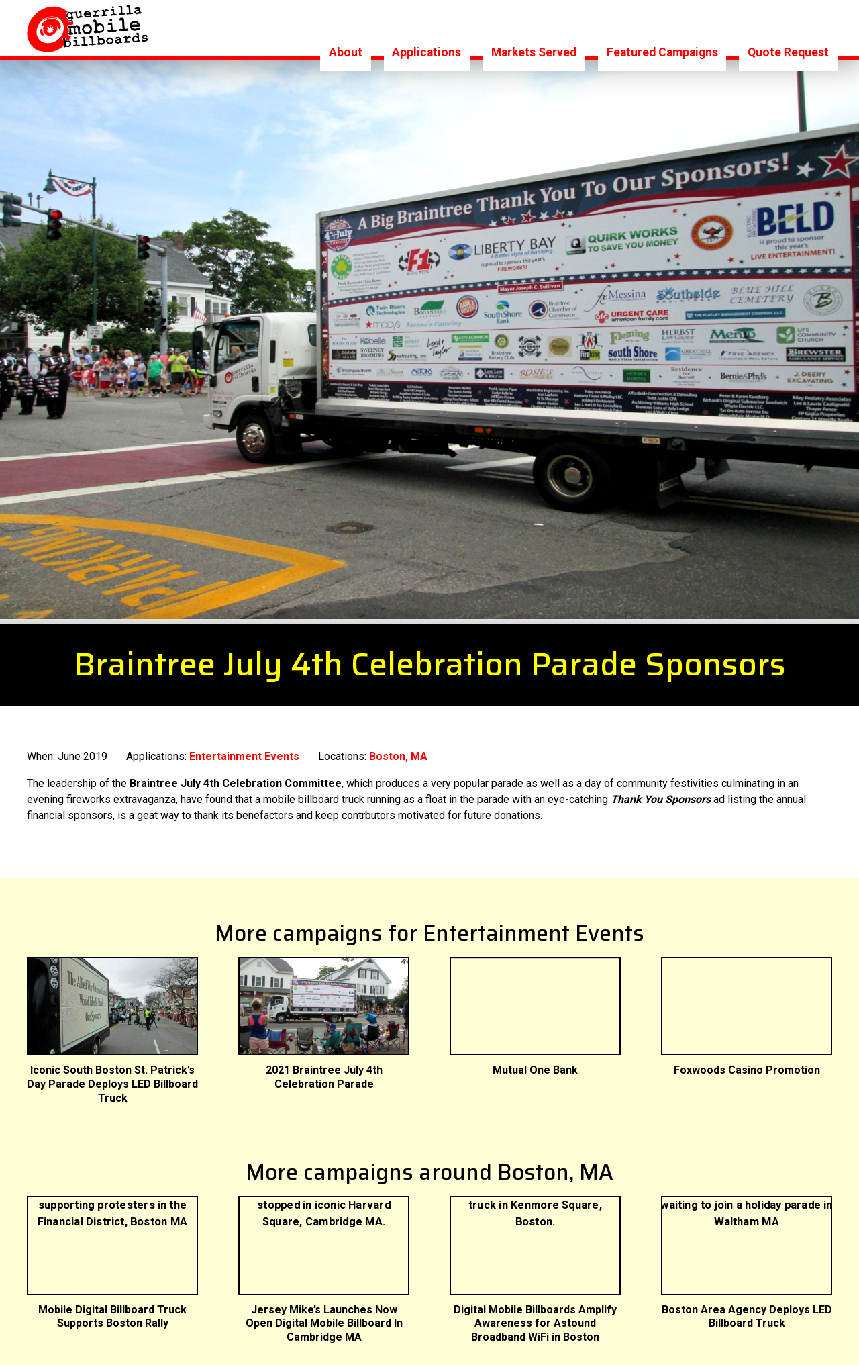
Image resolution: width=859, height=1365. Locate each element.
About (345, 27)
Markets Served (533, 27)
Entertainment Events (244, 777)
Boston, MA (398, 777)
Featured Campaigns (662, 27)
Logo (88, 28)
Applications (426, 27)
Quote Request (788, 27)
